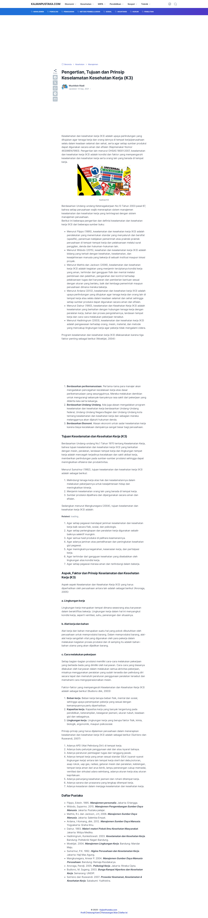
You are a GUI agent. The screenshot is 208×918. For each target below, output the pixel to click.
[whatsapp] (55, 88)
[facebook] (55, 77)
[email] (55, 99)
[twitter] (55, 82)
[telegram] (55, 93)
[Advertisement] (104, 39)
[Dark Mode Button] (169, 4)
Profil (83, 912)
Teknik (144, 4)
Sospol (131, 4)
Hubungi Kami (93, 912)
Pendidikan (115, 4)
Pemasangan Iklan (109, 912)
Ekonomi (69, 4)
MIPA (100, 4)
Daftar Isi (123, 912)
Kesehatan (85, 4)
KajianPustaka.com (45, 4)
